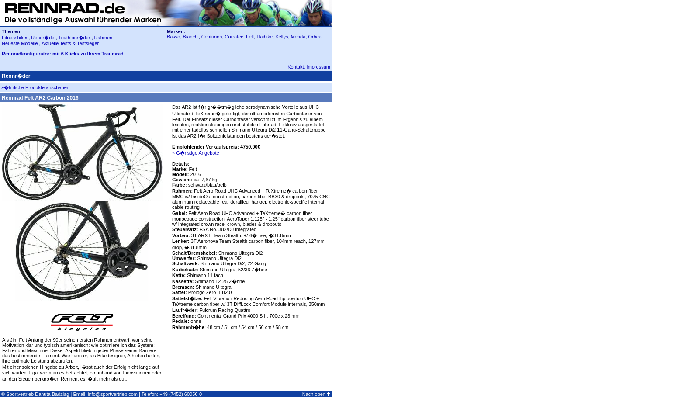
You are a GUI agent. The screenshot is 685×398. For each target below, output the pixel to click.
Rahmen (103, 37)
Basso (173, 36)
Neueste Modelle (20, 43)
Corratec (234, 36)
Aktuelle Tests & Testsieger (70, 43)
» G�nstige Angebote (195, 153)
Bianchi (191, 36)
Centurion (211, 36)
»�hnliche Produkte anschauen (35, 87)
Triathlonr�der (74, 37)
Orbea (315, 36)
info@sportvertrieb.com (113, 394)
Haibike (264, 36)
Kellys (281, 36)
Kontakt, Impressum (308, 66)
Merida (298, 36)
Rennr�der (43, 37)
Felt (250, 36)
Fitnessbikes (15, 37)
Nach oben (313, 394)
